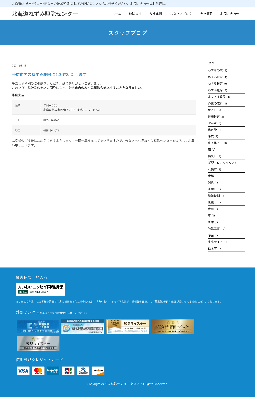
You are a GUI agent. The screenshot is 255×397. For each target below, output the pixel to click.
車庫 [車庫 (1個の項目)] (213, 222)
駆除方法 (135, 13)
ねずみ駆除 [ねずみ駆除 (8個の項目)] (217, 90)
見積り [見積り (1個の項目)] (214, 202)
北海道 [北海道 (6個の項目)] (214, 123)
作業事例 (155, 13)
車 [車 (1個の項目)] (211, 215)
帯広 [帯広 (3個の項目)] (213, 136)
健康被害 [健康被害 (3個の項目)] (216, 116)
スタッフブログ (181, 13)
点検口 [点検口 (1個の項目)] (214, 189)
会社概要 (206, 13)
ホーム (116, 13)
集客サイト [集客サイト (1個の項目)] (217, 242)
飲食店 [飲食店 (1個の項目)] (214, 248)
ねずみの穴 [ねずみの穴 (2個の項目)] (217, 70)
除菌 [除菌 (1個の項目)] (213, 235)
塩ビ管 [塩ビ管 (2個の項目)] (214, 130)
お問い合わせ (229, 13)
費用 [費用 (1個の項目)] (213, 209)
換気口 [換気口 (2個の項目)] (214, 156)
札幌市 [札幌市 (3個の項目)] (214, 169)
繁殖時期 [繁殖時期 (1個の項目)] (216, 195)
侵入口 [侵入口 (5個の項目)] (214, 110)
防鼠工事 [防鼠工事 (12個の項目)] (216, 228)
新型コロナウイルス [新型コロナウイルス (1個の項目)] (223, 162)
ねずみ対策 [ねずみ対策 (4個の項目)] (217, 77)
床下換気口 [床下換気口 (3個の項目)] (217, 143)
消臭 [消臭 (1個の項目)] (213, 182)
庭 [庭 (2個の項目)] (211, 149)
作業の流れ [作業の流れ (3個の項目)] (217, 103)
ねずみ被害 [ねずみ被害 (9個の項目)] (217, 83)
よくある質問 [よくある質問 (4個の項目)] (219, 96)
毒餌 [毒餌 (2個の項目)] (213, 176)
